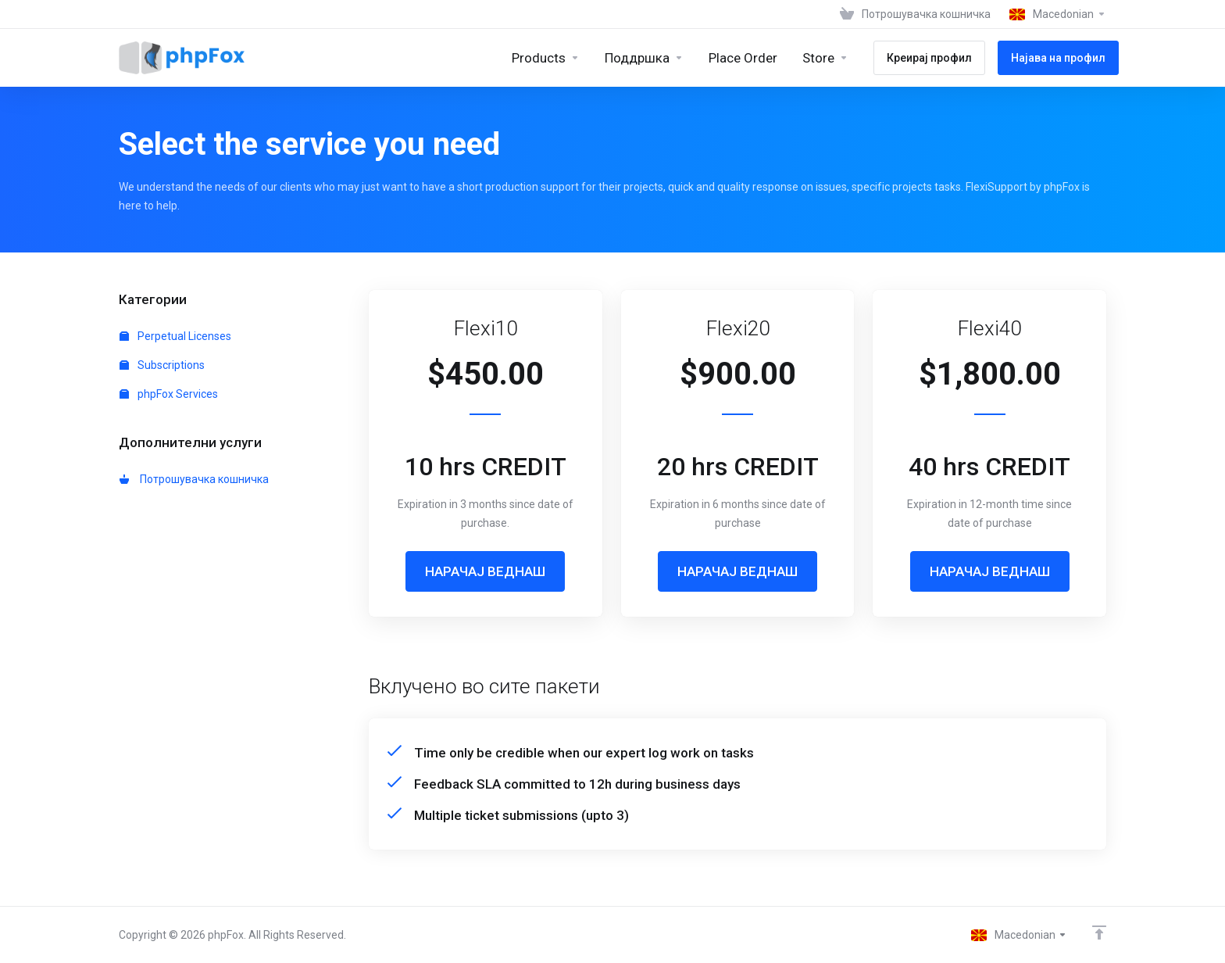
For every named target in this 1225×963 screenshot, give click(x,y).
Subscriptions (162, 365)
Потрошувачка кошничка (194, 479)
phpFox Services (169, 394)
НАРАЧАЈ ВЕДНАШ (485, 571)
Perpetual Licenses (175, 336)
